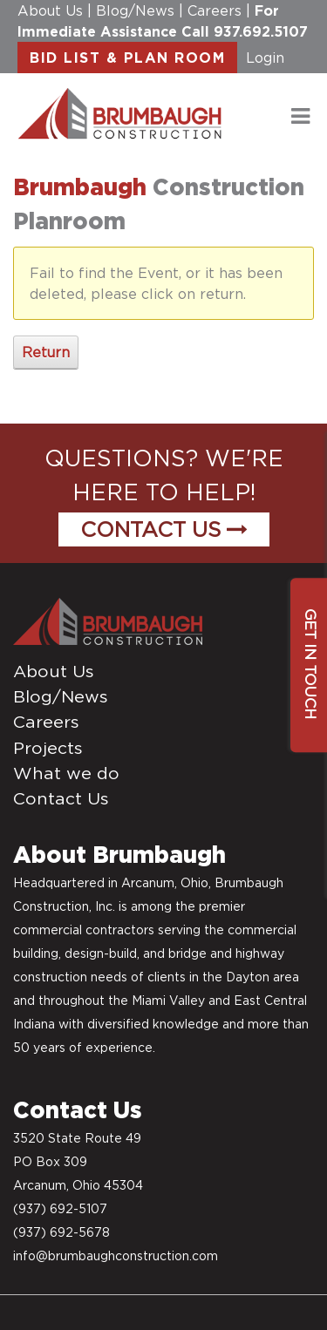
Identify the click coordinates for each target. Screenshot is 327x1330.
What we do (66, 773)
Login (265, 57)
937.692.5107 (261, 31)
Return (46, 352)
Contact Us (164, 529)
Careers (214, 10)
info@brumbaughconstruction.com (115, 1256)
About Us (50, 10)
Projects (48, 747)
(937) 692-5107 (60, 1209)
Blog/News (135, 10)
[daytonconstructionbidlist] (119, 112)
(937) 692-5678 (61, 1232)
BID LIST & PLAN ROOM (127, 57)
